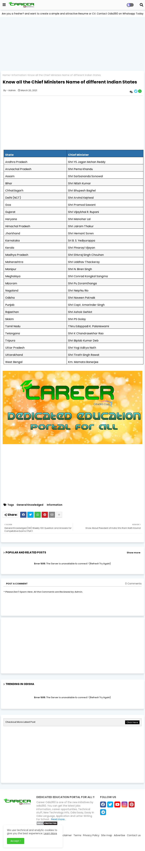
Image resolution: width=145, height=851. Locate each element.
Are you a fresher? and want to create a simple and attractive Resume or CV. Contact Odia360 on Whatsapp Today (72, 13)
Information (19, 75)
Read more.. (58, 819)
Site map (106, 835)
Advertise (119, 835)
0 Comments (133, 583)
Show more (133, 552)
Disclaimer (65, 835)
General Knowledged (30, 505)
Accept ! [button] (15, 841)
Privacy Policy (91, 835)
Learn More (50, 833)
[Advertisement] (72, 44)
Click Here (132, 722)
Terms (77, 835)
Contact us (134, 835)
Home (6, 75)
